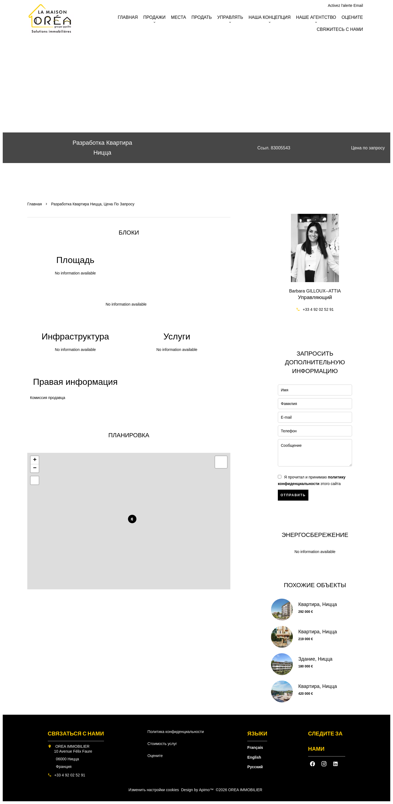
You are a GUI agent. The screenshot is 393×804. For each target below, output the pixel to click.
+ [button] (35, 460)
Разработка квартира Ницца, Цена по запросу (92, 204)
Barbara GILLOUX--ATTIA (315, 290)
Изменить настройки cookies (154, 790)
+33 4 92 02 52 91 (318, 309)
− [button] (35, 468)
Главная (34, 204)
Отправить (293, 495)
